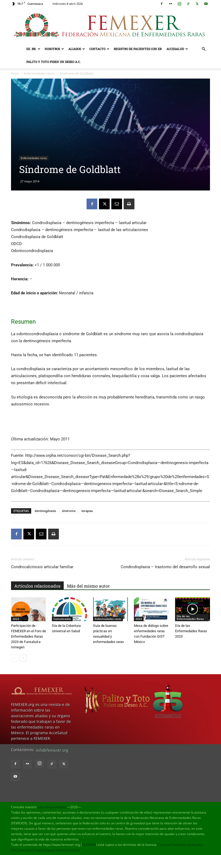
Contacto (99, 49)
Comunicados (62, 619)
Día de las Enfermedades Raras (190, 617)
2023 (16, 619)
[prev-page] (14, 658)
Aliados (76, 49)
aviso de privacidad (51, 807)
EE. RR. (33, 49)
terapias (87, 511)
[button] (203, 49)
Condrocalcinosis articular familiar (42, 566)
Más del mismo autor (88, 586)
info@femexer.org (51, 749)
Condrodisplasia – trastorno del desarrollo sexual (165, 566)
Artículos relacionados (37, 586)
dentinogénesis (45, 511)
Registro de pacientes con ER (138, 49)
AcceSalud (177, 49)
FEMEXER (89, 844)
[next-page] (23, 658)
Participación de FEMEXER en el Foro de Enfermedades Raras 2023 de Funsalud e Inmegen (28, 636)
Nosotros (54, 49)
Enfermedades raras (39, 73)
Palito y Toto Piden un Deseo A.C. (53, 62)
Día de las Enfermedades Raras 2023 (191, 631)
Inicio (15, 73)
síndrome (69, 511)
